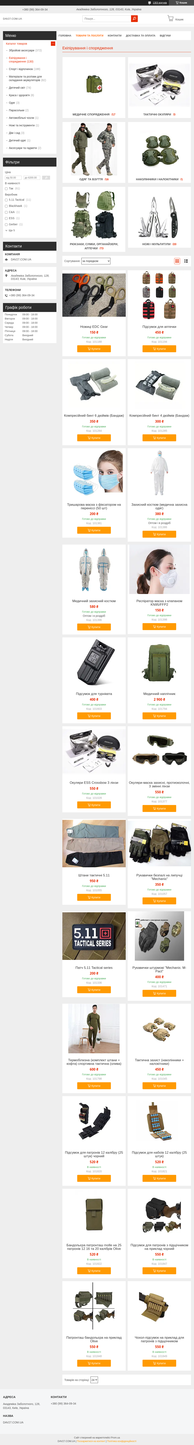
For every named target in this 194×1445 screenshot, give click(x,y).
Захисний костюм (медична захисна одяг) (159, 506)
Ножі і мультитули (156, 244)
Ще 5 (12, 230)
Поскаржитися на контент (91, 1441)
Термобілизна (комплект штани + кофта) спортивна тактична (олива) (94, 1062)
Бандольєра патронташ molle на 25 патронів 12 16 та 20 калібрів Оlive (94, 1247)
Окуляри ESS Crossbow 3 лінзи (94, 783)
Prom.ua (115, 1437)
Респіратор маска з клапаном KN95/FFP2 (159, 602)
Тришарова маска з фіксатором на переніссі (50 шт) (94, 506)
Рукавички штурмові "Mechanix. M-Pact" (159, 969)
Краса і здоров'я (19, 95)
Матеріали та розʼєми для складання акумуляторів (25, 78)
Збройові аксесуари (21, 50)
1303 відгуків (160, 2)
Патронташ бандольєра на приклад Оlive (94, 1339)
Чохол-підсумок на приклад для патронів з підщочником (159, 1339)
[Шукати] (134, 18)
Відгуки (165, 35)
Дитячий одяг (17, 140)
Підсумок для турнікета (94, 694)
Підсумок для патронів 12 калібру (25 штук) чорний (94, 1154)
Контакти (115, 35)
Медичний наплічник (159, 694)
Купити (95, 348)
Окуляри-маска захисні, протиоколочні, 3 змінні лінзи (159, 784)
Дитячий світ (17, 87)
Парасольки (16, 110)
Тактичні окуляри (157, 114)
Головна (65, 35)
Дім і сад (14, 132)
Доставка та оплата (140, 35)
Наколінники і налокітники (157, 179)
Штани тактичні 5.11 (94, 875)
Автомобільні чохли (21, 117)
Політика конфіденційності (121, 1441)
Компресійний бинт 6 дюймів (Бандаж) (94, 415)
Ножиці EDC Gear (94, 327)
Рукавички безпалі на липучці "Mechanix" (159, 877)
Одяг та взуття (91, 179)
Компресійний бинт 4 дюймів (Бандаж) (159, 415)
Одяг (12, 102)
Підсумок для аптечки (159, 327)
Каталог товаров (16, 43)
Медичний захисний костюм (94, 601)
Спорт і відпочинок (21, 69)
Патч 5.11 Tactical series (93, 968)
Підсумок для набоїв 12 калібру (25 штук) (159, 1154)
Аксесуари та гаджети (23, 148)
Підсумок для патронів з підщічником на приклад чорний (159, 1247)
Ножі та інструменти (22, 125)
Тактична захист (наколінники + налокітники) (159, 1062)
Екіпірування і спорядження (18, 59)
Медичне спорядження (91, 114)
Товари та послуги (89, 35)
